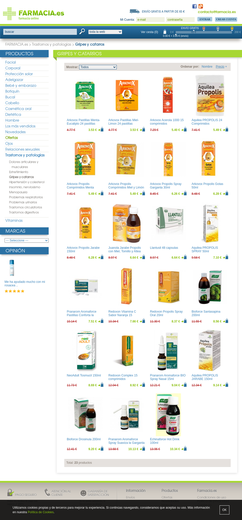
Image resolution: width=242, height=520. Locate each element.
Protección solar (19, 73)
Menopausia (18, 192)
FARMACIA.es (16, 44)
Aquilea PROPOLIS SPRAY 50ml (205, 249)
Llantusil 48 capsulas (164, 248)
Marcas (15, 230)
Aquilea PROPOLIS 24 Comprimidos (207, 121)
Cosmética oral (18, 108)
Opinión (15, 250)
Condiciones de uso (211, 497)
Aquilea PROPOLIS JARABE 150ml (205, 377)
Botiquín (12, 91)
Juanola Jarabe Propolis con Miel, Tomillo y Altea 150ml (124, 251)
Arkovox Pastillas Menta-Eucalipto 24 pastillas (83, 121)
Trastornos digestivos (24, 212)
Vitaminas (13, 220)
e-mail (141, 19)
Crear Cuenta (226, 19)
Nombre (207, 66)
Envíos (130, 497)
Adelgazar (14, 79)
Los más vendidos (20, 125)
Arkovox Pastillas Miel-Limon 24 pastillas (123, 121)
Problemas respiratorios (26, 197)
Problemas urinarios (23, 202)
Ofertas (11, 137)
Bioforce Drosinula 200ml (84, 439)
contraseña (174, 19)
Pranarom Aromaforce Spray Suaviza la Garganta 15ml (126, 442)
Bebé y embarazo (20, 85)
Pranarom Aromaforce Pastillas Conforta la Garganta (81, 315)
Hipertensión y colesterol (26, 182)
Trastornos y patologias (51, 44)
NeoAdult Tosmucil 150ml (84, 375)
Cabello (12, 102)
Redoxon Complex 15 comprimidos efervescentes (122, 379)
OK (224, 510)
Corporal (12, 67)
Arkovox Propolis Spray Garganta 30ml (166, 185)
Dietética (13, 114)
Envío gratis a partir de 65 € (163, 11)
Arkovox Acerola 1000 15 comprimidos (167, 121)
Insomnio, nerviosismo (24, 187)
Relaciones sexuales (22, 149)
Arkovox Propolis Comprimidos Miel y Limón (126, 185)
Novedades (15, 131)
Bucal (10, 96)
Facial (10, 62)
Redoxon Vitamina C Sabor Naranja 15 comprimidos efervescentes (122, 317)
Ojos (9, 143)
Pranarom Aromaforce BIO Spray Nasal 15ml (168, 377)
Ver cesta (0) (149, 32)
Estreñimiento (18, 172)
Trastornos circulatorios (25, 207)
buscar (9, 32)
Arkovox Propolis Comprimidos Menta (80, 185)
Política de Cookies (41, 512)
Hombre (12, 120)
